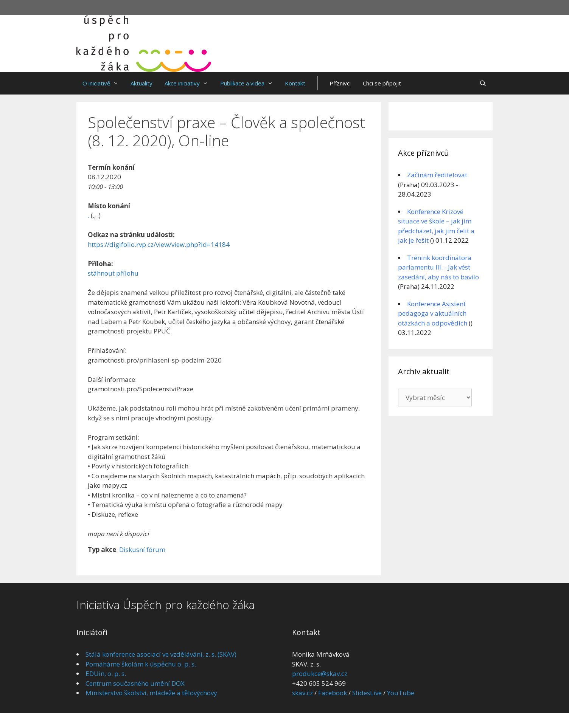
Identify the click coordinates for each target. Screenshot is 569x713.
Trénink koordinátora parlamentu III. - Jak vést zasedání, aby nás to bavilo (438, 267)
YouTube (400, 692)
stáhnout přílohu (113, 273)
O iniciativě (103, 83)
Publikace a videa (249, 83)
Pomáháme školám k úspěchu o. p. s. (141, 664)
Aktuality (141, 83)
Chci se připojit (382, 83)
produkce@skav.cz (319, 673)
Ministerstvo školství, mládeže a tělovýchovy (151, 692)
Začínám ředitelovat (437, 174)
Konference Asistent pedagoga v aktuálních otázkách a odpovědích (432, 313)
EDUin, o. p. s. (106, 673)
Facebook (332, 692)
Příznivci (340, 83)
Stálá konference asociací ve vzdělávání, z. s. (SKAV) (161, 654)
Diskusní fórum (142, 549)
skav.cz (302, 692)
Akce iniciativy (189, 83)
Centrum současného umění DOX (135, 683)
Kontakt (295, 83)
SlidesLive (367, 692)
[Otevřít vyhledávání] (483, 83)
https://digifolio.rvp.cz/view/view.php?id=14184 (159, 244)
